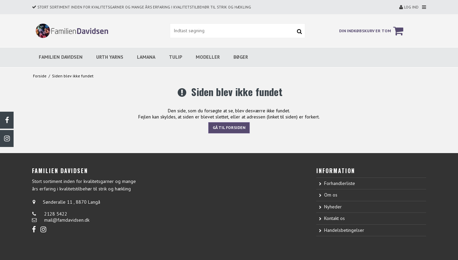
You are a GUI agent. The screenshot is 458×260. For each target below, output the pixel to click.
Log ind (409, 7)
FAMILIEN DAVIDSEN (61, 57)
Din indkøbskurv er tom (372, 30)
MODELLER (208, 57)
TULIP (175, 57)
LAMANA (146, 57)
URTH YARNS (109, 57)
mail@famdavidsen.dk (66, 220)
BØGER (240, 57)
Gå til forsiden (229, 127)
